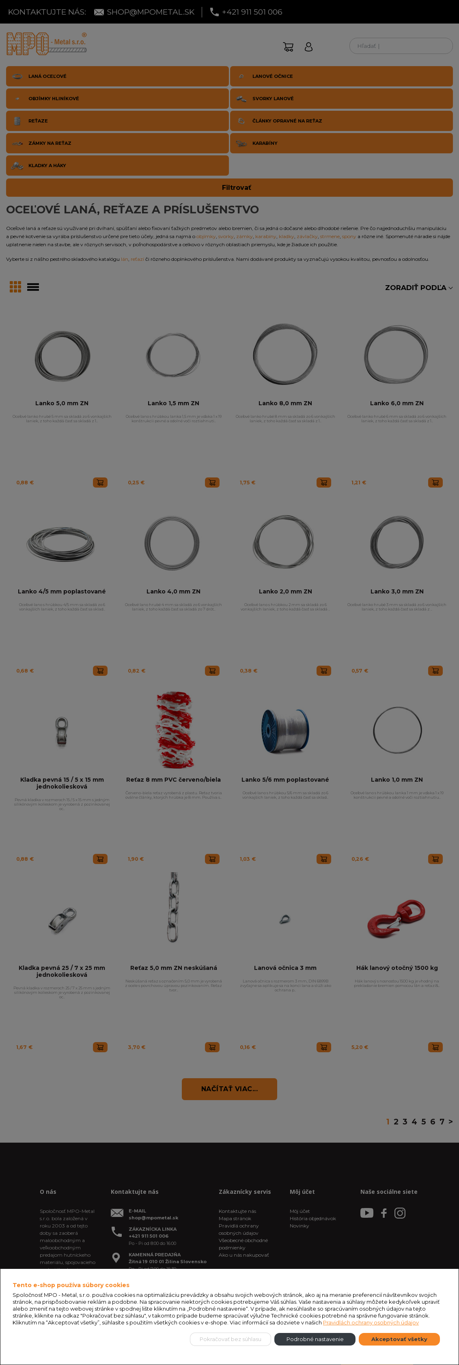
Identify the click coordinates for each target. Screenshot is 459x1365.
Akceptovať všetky (399, 1339)
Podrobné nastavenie (315, 1339)
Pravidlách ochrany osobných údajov (371, 1322)
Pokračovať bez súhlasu (230, 1339)
